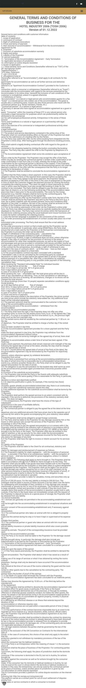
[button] (23, 3)
